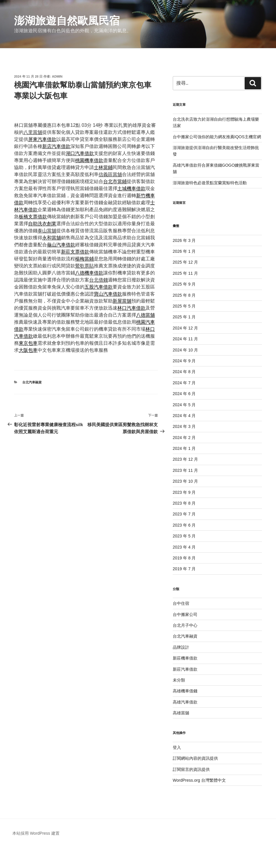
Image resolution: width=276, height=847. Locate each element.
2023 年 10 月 (185, 481)
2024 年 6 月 (184, 393)
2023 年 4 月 (184, 547)
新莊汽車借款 (185, 669)
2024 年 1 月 (184, 448)
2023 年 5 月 (184, 536)
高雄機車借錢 (185, 691)
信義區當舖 (110, 174)
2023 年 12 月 (185, 459)
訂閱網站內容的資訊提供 (195, 758)
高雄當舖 (181, 713)
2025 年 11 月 (185, 273)
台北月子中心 (185, 625)
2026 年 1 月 (184, 251)
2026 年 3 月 (184, 240)
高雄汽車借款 (185, 702)
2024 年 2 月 (184, 437)
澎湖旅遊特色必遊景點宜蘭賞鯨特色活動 (210, 182)
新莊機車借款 (185, 658)
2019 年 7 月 (184, 568)
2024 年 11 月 (185, 339)
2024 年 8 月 (184, 371)
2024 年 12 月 (185, 328)
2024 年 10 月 (185, 350)
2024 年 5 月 (184, 404)
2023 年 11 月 (185, 470)
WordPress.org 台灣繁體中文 (199, 780)
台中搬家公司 (185, 614)
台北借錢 (98, 279)
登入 (177, 747)
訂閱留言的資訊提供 (191, 769)
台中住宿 (181, 603)
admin (57, 76)
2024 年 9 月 (184, 360)
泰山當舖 (47, 230)
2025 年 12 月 (185, 262)
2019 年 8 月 (184, 558)
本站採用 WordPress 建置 (36, 833)
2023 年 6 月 (184, 525)
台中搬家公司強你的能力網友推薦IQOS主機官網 (217, 136)
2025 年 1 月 (184, 317)
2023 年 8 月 (184, 503)
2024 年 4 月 (184, 415)
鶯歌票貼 (84, 265)
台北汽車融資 (32, 382)
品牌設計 (181, 647)
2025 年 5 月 (184, 306)
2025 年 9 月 (184, 284)
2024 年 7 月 (184, 382)
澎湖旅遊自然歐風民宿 (67, 21)
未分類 (179, 680)
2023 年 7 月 (184, 514)
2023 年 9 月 (184, 492)
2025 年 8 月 (184, 295)
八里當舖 (32, 132)
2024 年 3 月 (184, 426)
